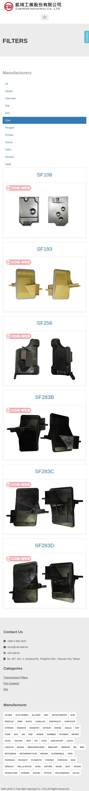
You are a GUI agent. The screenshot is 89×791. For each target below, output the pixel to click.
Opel (7, 120)
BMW (19, 721)
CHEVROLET (55, 721)
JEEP (28, 741)
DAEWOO (21, 728)
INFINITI (75, 734)
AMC (46, 715)
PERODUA (10, 760)
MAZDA (20, 747)
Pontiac (9, 135)
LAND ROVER (56, 741)
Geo (7, 113)
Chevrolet (10, 98)
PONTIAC (49, 760)
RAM (73, 760)
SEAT (67, 766)
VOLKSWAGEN (62, 773)
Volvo (8, 149)
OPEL (70, 754)
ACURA (8, 715)
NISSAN (44, 754)
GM (23, 734)
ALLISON (36, 715)
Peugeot (9, 127)
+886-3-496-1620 (16, 641)
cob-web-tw (13, 653)
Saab (8, 164)
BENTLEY (9, 721)
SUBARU (25, 773)
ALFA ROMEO (21, 715)
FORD (7, 734)
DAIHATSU (34, 728)
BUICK (29, 721)
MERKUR (65, 747)
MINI (82, 747)
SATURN (48, 766)
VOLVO (76, 773)
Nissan (9, 91)
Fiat (7, 105)
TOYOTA (48, 773)
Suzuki (9, 142)
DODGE (57, 728)
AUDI (72, 715)
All (6, 83)
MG (74, 747)
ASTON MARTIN (59, 715)
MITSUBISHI (10, 754)
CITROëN (9, 728)
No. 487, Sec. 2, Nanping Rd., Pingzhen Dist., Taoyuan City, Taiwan (43, 658)
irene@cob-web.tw (18, 647)
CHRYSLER (69, 721)
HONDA (39, 734)
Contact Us (13, 632)
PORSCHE (62, 760)
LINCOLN (9, 747)
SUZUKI (36, 773)
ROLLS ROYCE (25, 766)
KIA (36, 741)
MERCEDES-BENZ (36, 747)
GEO (16, 734)
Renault (9, 156)
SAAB (38, 766)
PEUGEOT (23, 760)
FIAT (77, 728)
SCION (59, 766)
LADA (44, 741)
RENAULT (9, 766)
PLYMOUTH (36, 760)
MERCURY (53, 747)
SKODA (77, 766)
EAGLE (68, 728)
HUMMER (51, 734)
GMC (30, 734)
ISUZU (8, 741)
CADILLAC (40, 721)
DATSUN (47, 728)
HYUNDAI (63, 734)
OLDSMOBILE (57, 754)
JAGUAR (18, 741)
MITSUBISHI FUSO (28, 754)
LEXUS (69, 741)
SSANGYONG (11, 773)
